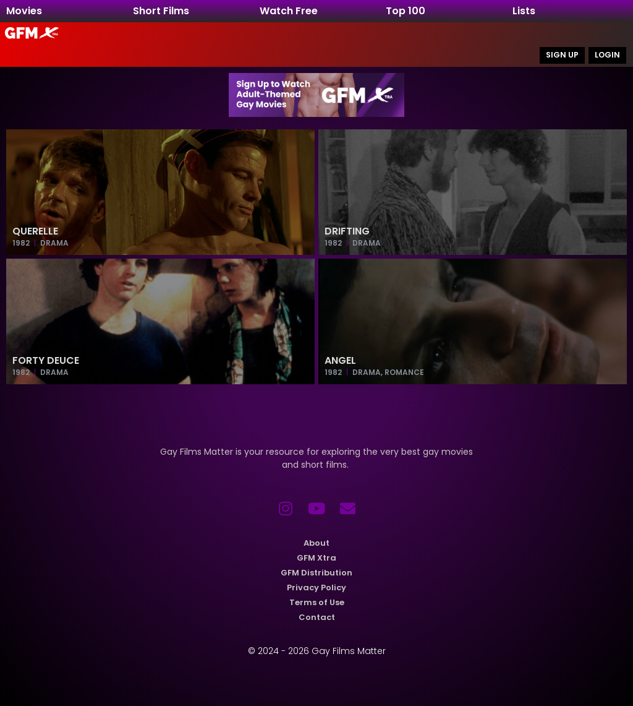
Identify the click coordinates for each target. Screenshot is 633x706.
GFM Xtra (316, 558)
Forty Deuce (45, 360)
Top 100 (405, 11)
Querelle (35, 231)
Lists (523, 11)
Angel (340, 360)
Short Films (161, 11)
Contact (317, 618)
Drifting (347, 231)
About (316, 543)
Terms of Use (316, 603)
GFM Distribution (316, 573)
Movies (24, 11)
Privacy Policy (316, 588)
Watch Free (289, 11)
